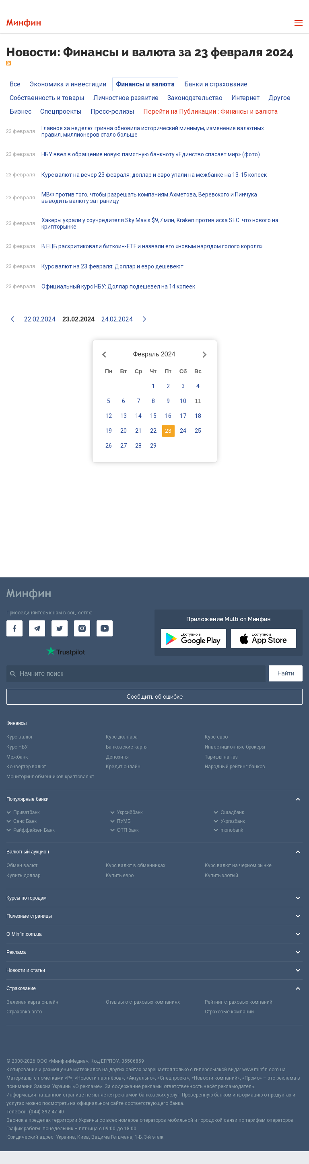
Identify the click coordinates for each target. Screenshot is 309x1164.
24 (183, 431)
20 (123, 431)
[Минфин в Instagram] (82, 628)
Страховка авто (24, 1012)
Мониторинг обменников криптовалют (50, 776)
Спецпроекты (61, 111)
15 (153, 416)
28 (138, 445)
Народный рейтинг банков (235, 766)
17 (183, 416)
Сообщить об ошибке (155, 696)
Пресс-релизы (112, 111)
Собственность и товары (47, 98)
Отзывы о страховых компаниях (143, 1002)
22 (153, 431)
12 (108, 416)
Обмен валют (21, 865)
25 (198, 431)
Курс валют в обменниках (135, 865)
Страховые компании (229, 1012)
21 (138, 431)
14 (138, 416)
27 (123, 445)
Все (15, 84)
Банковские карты (127, 747)
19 (108, 431)
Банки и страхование (215, 84)
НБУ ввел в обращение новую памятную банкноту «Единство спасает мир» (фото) (150, 154)
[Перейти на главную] (23, 23)
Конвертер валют (26, 766)
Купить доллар (23, 875)
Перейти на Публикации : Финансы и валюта (210, 111)
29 (153, 445)
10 (183, 401)
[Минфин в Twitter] (60, 628)
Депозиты (117, 757)
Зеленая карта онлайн (32, 1002)
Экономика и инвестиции (67, 84)
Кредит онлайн (123, 766)
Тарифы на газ (221, 757)
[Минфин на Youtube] (105, 628)
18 (198, 416)
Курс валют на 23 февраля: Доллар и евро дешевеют (112, 266)
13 (123, 416)
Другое (279, 98)
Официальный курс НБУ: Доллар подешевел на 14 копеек (118, 286)
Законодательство (194, 98)
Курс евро (216, 737)
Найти (286, 673)
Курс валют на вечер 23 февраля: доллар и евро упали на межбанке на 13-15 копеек (154, 175)
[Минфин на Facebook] (14, 628)
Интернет (245, 98)
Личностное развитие (126, 98)
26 (108, 445)
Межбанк (17, 757)
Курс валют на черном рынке (238, 865)
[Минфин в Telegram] (37, 628)
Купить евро (120, 875)
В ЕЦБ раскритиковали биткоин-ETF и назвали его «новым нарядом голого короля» (152, 246)
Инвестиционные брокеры (235, 747)
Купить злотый (221, 875)
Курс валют (19, 737)
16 (168, 416)
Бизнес (20, 111)
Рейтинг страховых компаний (238, 1002)
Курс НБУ (17, 747)
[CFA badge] (24, 1041)
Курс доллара (122, 737)
